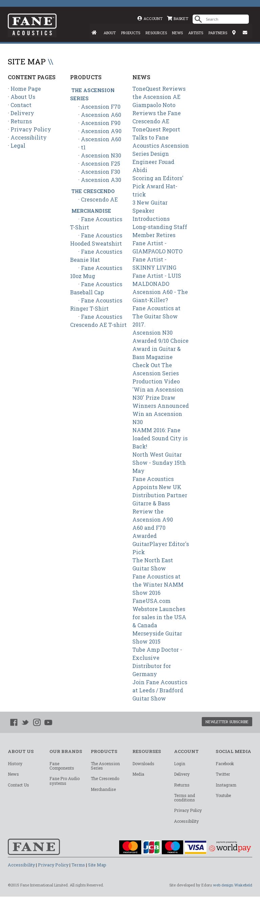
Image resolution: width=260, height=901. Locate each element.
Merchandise (91, 211)
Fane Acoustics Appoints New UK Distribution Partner (159, 487)
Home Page (25, 88)
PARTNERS (218, 33)
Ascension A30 (101, 180)
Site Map (97, 869)
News (13, 775)
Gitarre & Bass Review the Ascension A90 (152, 511)
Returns (21, 121)
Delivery (22, 113)
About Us (22, 97)
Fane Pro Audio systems (64, 782)
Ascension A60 (101, 115)
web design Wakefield (232, 889)
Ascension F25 (100, 163)
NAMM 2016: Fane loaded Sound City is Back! (160, 438)
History (15, 764)
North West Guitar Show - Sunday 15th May (159, 463)
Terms (78, 869)
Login (179, 764)
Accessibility (28, 137)
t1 (83, 147)
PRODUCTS (130, 33)
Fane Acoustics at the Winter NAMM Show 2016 (157, 584)
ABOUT (108, 33)
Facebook (225, 764)
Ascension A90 (101, 131)
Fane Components (61, 766)
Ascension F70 (101, 106)
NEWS (177, 33)
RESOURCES (156, 33)
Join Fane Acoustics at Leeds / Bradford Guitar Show (159, 690)
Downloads (143, 764)
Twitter (223, 775)
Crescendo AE (99, 199)
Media (138, 775)
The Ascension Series (105, 766)
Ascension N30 (101, 155)
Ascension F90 (101, 123)
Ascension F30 (100, 171)
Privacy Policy (30, 129)
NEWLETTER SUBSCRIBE (223, 722)
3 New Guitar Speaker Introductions (151, 211)
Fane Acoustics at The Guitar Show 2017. (156, 316)
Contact (20, 105)
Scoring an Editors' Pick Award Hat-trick (157, 186)
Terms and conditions (184, 800)
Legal (17, 145)
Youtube (223, 798)
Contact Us (18, 786)
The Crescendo (93, 191)
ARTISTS (195, 33)
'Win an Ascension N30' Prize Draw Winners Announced (160, 398)
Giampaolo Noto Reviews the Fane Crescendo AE (156, 113)
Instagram (226, 786)
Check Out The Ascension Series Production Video (156, 373)
